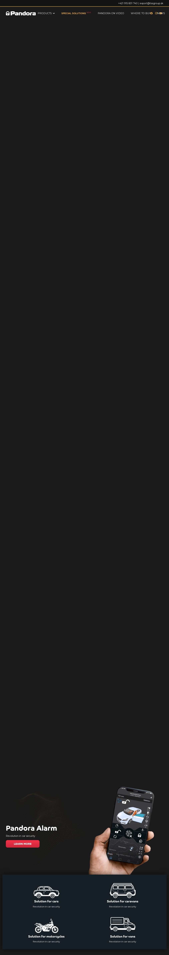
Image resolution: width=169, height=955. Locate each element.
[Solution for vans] (122, 929)
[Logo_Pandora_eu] (21, 13)
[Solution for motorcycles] (46, 929)
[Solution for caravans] (122, 894)
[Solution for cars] (46, 894)
